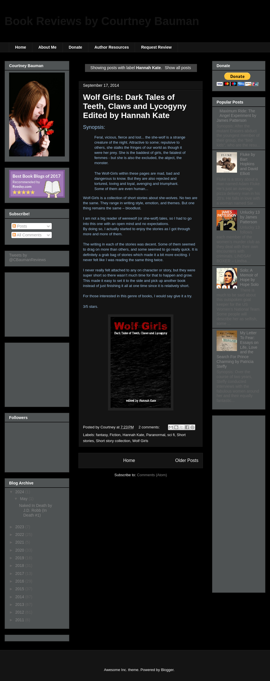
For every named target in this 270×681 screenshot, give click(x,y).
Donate (75, 47)
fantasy (102, 435)
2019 (20, 558)
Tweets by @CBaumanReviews (27, 257)
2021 (20, 542)
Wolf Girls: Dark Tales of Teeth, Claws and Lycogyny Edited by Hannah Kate (134, 106)
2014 (20, 597)
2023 (20, 527)
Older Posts (186, 460)
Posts (20, 226)
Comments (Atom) (152, 475)
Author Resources (111, 47)
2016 (20, 581)
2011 (20, 620)
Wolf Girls (140, 441)
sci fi (171, 435)
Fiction (115, 435)
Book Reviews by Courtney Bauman (102, 21)
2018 (20, 565)
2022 (20, 534)
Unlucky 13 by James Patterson (250, 217)
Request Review (156, 47)
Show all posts (178, 67)
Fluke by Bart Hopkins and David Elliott (249, 164)
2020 (20, 550)
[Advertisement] (37, 303)
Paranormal (155, 435)
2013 (20, 604)
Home (20, 47)
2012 (20, 612)
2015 (20, 589)
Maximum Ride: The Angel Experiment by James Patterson (236, 116)
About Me (47, 47)
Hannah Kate (133, 435)
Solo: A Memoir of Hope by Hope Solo (249, 277)
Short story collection (113, 441)
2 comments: (150, 427)
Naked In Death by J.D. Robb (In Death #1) (35, 510)
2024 (20, 492)
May (24, 498)
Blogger (167, 670)
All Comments (27, 235)
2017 (20, 573)
